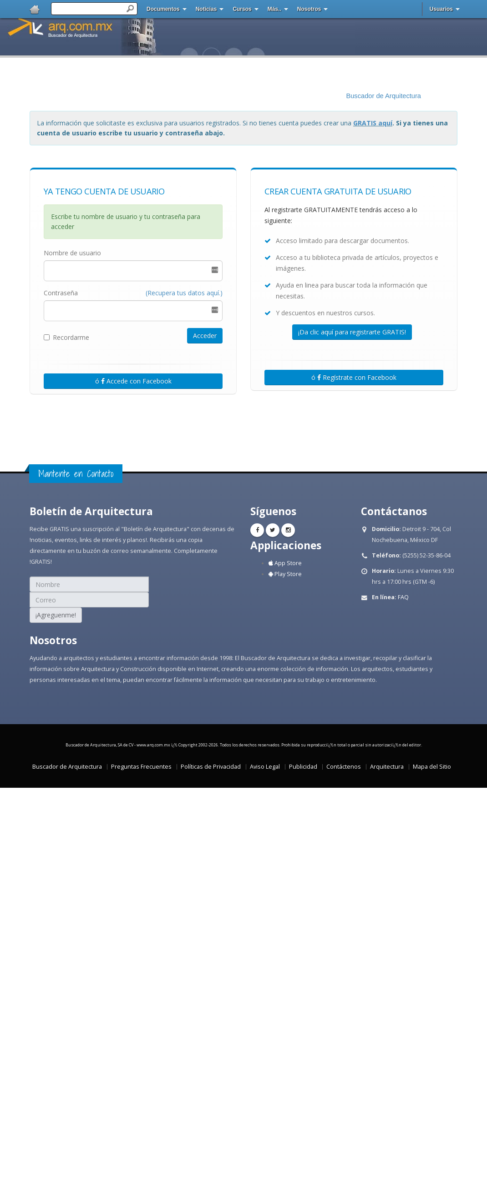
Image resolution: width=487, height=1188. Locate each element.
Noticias (206, 9)
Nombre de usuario (72, 253)
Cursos (242, 9)
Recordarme (66, 337)
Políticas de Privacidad (211, 766)
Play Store (285, 574)
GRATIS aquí (372, 123)
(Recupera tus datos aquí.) (184, 292)
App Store (285, 563)
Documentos (163, 9)
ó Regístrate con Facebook (353, 377)
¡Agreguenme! (56, 615)
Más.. (274, 9)
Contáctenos (343, 766)
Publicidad (303, 766)
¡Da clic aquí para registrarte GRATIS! (352, 332)
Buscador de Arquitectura (383, 95)
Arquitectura (387, 766)
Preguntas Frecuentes (141, 766)
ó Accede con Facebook (133, 381)
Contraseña (61, 292)
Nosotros (309, 9)
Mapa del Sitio (432, 766)
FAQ (403, 597)
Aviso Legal (265, 766)
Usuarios (441, 9)
